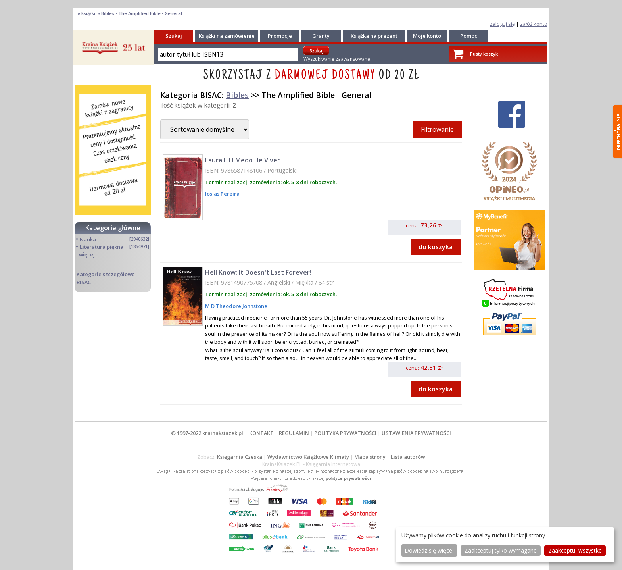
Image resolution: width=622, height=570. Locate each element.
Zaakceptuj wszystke (575, 550)
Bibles (237, 95)
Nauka (88, 239)
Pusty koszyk (484, 54)
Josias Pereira (222, 193)
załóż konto (533, 23)
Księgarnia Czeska (239, 456)
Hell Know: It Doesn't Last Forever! (258, 272)
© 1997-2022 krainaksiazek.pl (207, 433)
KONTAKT (261, 433)
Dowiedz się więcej (429, 550)
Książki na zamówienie (227, 35)
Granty (321, 35)
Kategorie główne (112, 227)
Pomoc (468, 35)
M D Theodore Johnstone (236, 306)
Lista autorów (408, 456)
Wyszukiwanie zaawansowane (336, 59)
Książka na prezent (374, 35)
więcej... (88, 254)
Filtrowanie (437, 129)
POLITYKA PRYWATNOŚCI (345, 433)
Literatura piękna (101, 246)
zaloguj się (502, 23)
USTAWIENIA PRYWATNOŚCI (416, 433)
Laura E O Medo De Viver (242, 160)
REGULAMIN (294, 433)
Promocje (280, 35)
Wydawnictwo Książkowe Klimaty (308, 456)
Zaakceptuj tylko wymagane (501, 550)
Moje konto (427, 35)
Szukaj (173, 35)
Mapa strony (370, 456)
